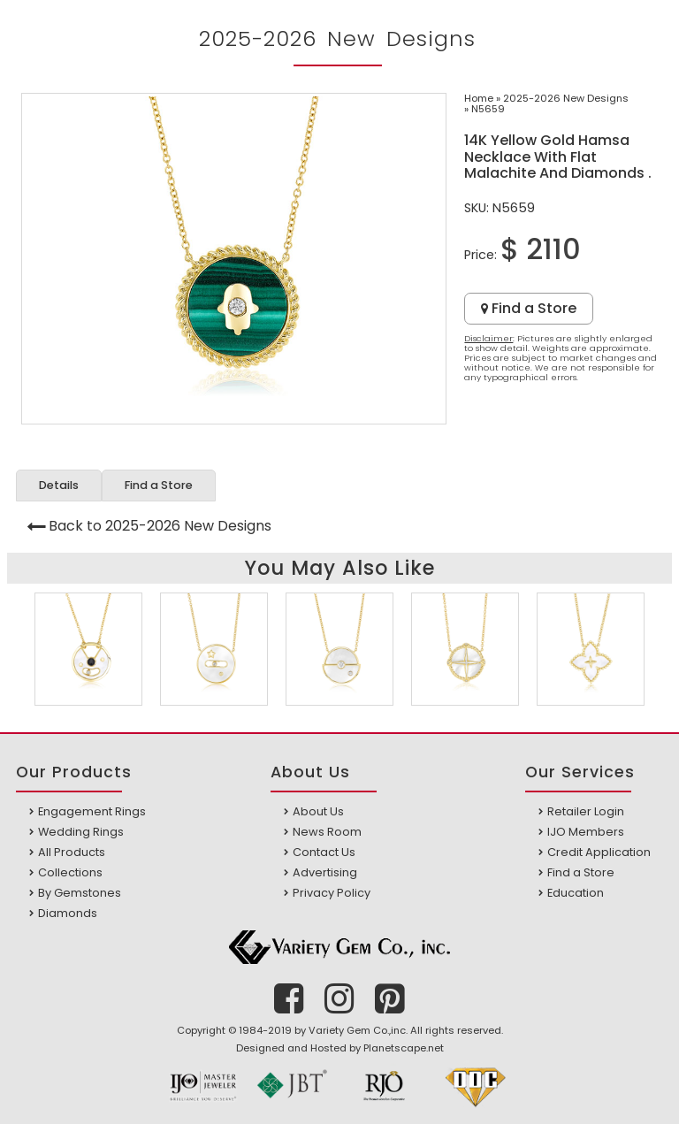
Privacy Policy (331, 892)
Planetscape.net (403, 1048)
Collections (70, 872)
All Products (71, 852)
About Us (318, 811)
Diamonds (67, 913)
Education (575, 892)
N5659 (488, 109)
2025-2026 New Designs (566, 98)
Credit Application (599, 852)
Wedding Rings (81, 831)
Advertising (325, 872)
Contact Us (324, 852)
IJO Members (585, 831)
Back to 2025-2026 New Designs (160, 526)
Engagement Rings (92, 811)
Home (478, 98)
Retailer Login (585, 811)
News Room (327, 831)
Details (59, 485)
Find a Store (528, 308)
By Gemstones (79, 892)
